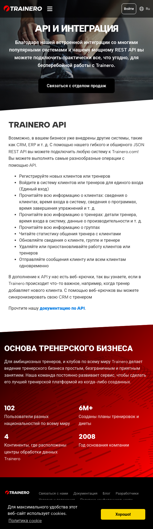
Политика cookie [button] (25, 520)
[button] (95, 514)
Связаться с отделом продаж (76, 85)
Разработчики (127, 493)
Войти (129, 9)
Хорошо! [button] (123, 514)
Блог (106, 493)
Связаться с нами (53, 493)
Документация (85, 493)
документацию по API (62, 308)
